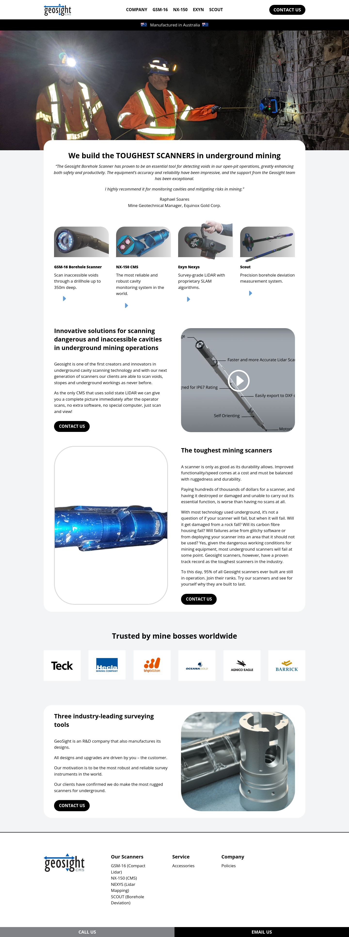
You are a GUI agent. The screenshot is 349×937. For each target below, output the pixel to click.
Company (233, 856)
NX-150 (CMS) (124, 878)
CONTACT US (287, 10)
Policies (229, 865)
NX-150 (180, 10)
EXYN (198, 10)
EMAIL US (262, 932)
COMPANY (136, 10)
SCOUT (216, 10)
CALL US (87, 932)
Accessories (183, 865)
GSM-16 (160, 10)
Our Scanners (127, 856)
